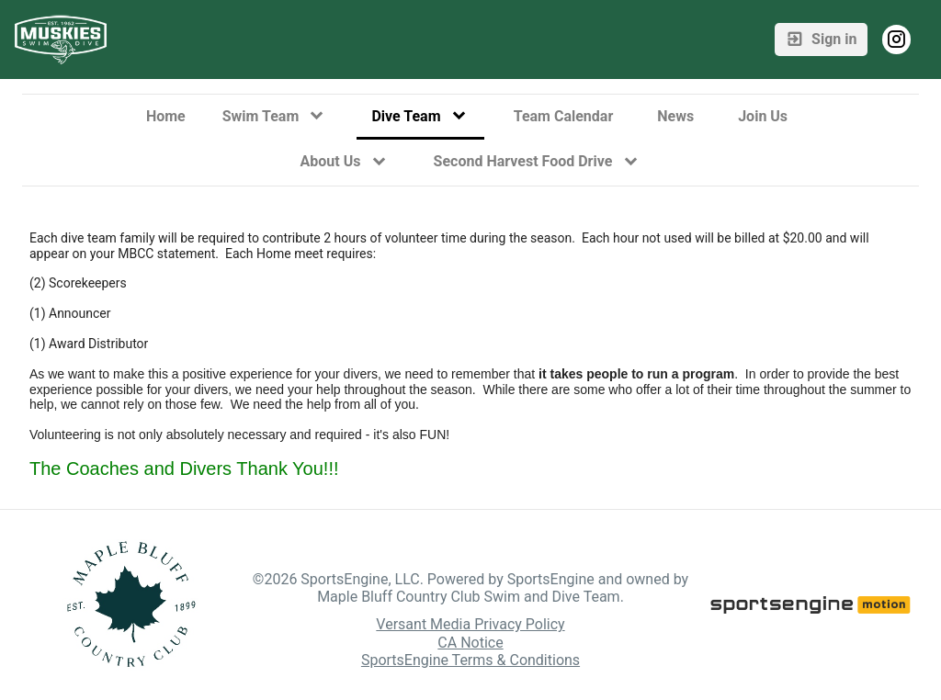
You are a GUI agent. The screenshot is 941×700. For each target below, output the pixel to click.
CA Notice (470, 642)
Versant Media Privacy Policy (470, 624)
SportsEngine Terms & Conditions (470, 660)
